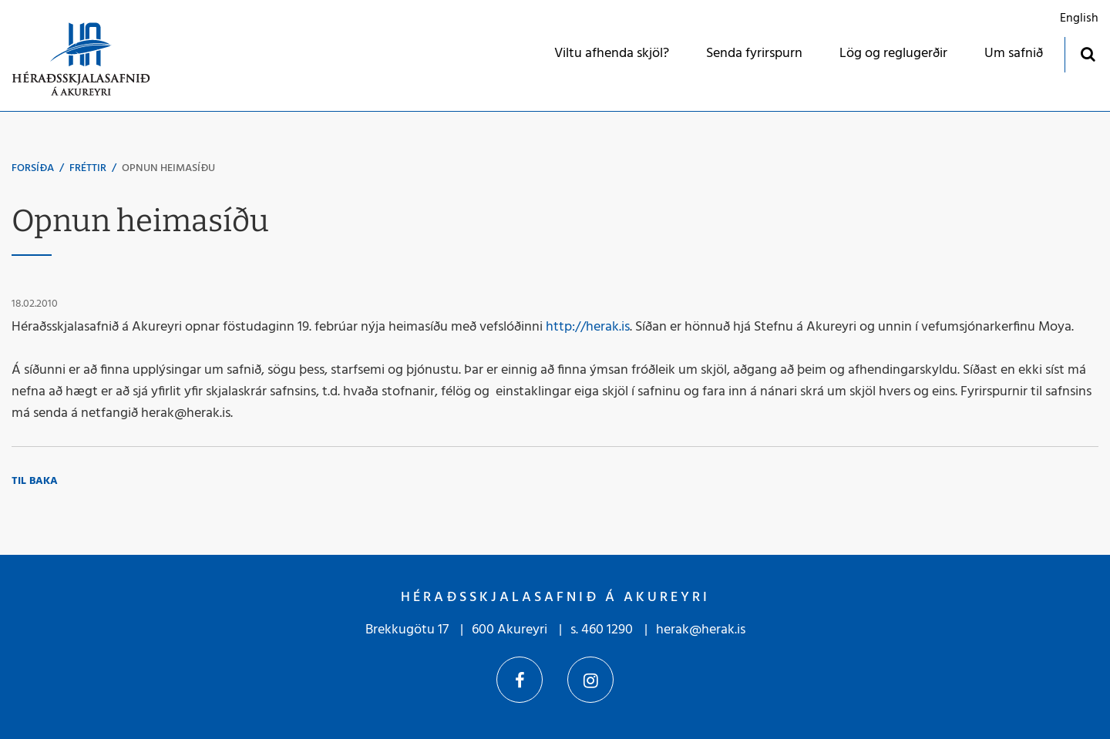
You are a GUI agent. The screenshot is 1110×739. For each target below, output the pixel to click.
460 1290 (607, 630)
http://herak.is (588, 327)
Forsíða (33, 168)
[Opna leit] (1087, 53)
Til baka (35, 481)
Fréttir (87, 168)
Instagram (590, 680)
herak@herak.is (700, 630)
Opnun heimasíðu (168, 168)
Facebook (519, 680)
